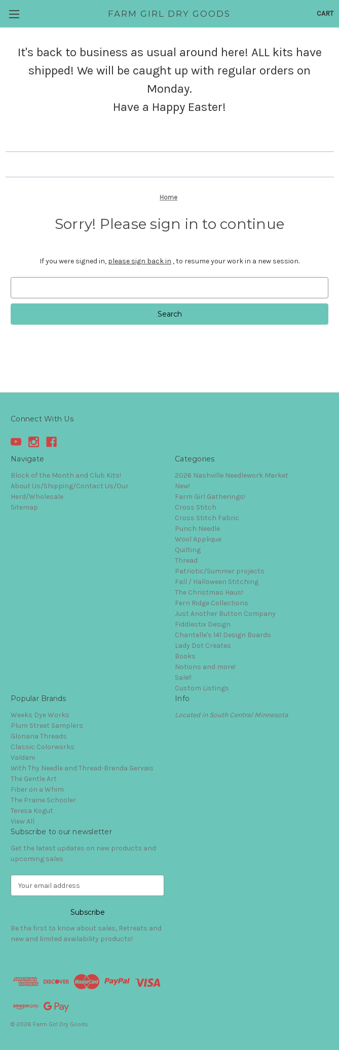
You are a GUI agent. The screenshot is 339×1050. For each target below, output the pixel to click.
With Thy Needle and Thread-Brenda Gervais (82, 768)
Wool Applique (198, 539)
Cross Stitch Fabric (207, 518)
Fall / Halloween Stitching (216, 581)
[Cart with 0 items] (325, 13)
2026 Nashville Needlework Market (231, 475)
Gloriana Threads (39, 736)
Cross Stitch (195, 507)
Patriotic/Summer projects (220, 571)
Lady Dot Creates (203, 645)
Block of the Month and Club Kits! (66, 475)
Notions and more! (205, 667)
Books (185, 656)
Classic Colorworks (42, 747)
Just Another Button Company (225, 613)
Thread (186, 560)
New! (182, 486)
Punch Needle (197, 528)
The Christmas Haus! (209, 592)
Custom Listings (202, 688)
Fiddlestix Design (203, 624)
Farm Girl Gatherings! (210, 496)
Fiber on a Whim (37, 789)
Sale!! (183, 677)
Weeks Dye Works (40, 715)
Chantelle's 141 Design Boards (223, 635)
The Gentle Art (34, 778)
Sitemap (24, 507)
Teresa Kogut (32, 810)
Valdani (23, 757)
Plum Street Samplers (47, 725)
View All (22, 821)
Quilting (188, 550)
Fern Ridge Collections (211, 603)
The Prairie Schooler (43, 800)
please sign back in (139, 261)
